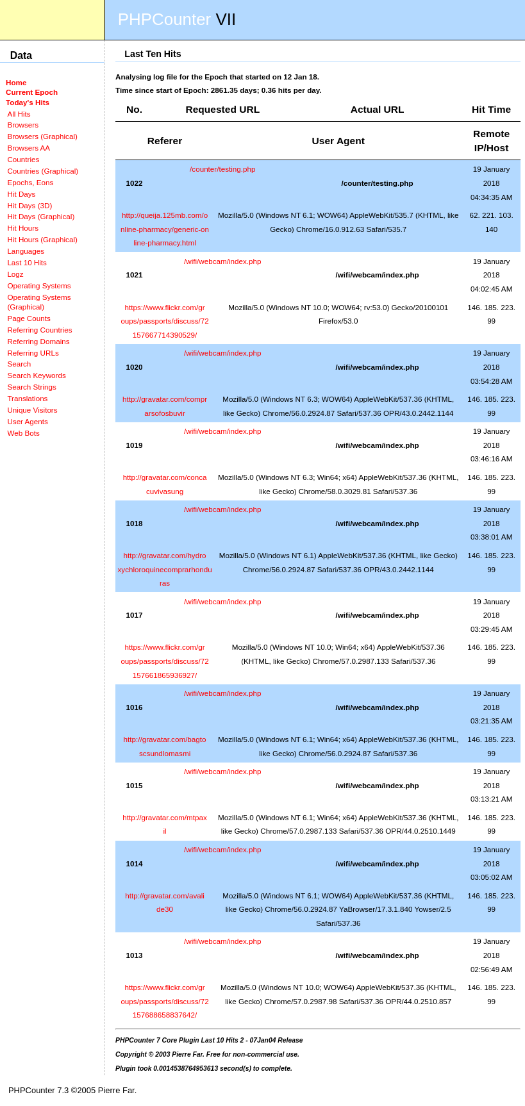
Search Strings (31, 387)
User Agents (27, 421)
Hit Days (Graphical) (40, 216)
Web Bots (23, 433)
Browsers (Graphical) (42, 136)
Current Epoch (32, 92)
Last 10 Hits (27, 262)
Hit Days (21, 194)
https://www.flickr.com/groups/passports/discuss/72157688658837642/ (164, 1001)
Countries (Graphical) (42, 171)
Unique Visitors (32, 410)
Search (19, 363)
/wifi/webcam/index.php (223, 261)
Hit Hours (22, 228)
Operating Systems (39, 285)
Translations (27, 398)
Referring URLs (32, 353)
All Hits (18, 114)
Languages (25, 251)
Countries (23, 159)
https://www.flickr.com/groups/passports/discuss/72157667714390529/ (164, 321)
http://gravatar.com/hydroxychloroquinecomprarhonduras (165, 569)
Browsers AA (28, 148)
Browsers (22, 124)
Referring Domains (38, 341)
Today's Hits (27, 102)
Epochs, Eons (30, 182)
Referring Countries (39, 330)
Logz (15, 274)
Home (16, 82)
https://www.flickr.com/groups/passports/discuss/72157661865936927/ (164, 661)
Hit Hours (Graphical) (42, 239)
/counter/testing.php (222, 169)
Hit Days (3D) (29, 205)
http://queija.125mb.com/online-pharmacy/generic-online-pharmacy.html (165, 229)
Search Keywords (36, 375)
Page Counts (28, 318)
